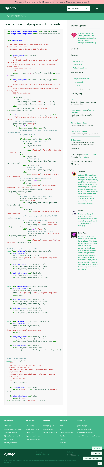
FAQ (72, 100)
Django (10, 8)
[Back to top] (100, 463)
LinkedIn (62, 439)
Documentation (15, 16)
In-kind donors (42, 454)
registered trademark (57, 460)
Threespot (72, 455)
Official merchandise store (85, 432)
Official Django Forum (79, 131)
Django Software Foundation (13, 436)
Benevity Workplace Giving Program (88, 436)
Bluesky (62, 436)
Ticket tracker (76, 140)
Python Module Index (80, 68)
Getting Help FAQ (48, 426)
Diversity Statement (10, 443)
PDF (90, 154)
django (79, 85)
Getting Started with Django (13, 429)
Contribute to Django (32, 429)
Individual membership (33, 439)
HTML (86, 154)
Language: (96, 453)
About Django (8, 426)
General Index (77, 64)
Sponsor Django (82, 426)
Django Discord (48, 429)
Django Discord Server (79, 123)
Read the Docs (83, 157)
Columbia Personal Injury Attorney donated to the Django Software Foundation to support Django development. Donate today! (87, 38)
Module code (79, 82)
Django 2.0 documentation (81, 78)
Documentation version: (92, 458)
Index (73, 110)
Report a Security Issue (33, 436)
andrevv (86, 455)
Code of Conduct (9, 439)
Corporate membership (84, 429)
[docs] (9, 251)
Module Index (81, 110)
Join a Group (30, 426)
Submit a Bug (30, 432)
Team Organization (10, 432)
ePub (94, 154)
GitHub (62, 426)
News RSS (63, 443)
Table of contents (78, 61)
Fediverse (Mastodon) (67, 432)
